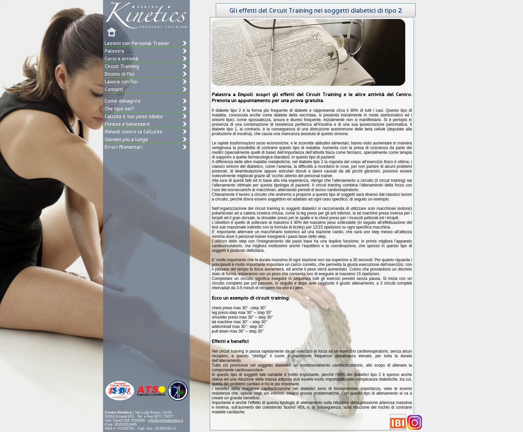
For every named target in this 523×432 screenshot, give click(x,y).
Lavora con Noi (121, 81)
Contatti (114, 89)
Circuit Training (122, 66)
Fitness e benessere (127, 124)
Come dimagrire (122, 101)
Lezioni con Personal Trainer (137, 43)
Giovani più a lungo (126, 139)
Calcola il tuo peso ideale (134, 116)
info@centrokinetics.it (165, 420)
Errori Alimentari (123, 147)
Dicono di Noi (119, 74)
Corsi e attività (121, 58)
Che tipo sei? (119, 108)
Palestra (114, 51)
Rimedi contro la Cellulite (133, 131)
